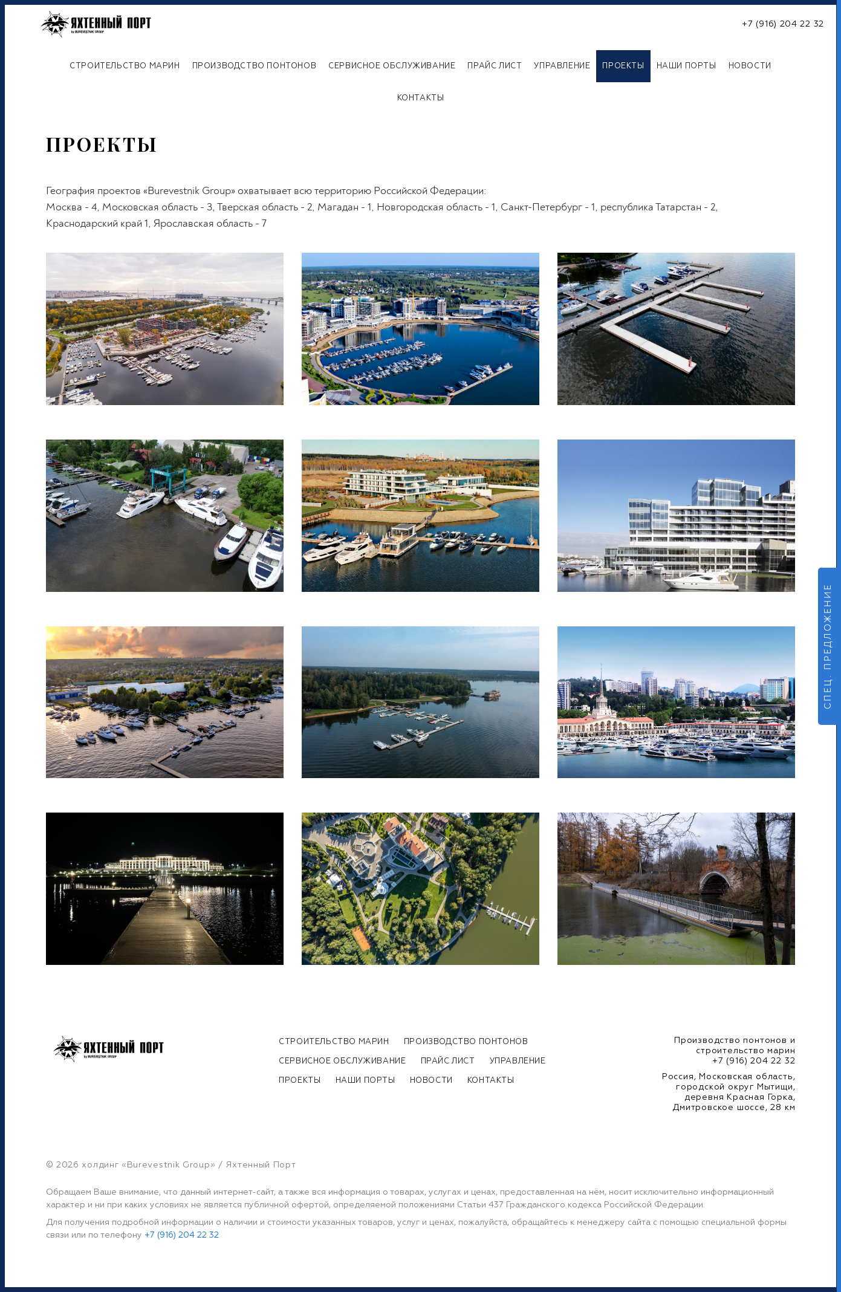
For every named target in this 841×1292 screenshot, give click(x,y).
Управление (562, 66)
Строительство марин (125, 66)
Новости (750, 66)
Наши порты (686, 66)
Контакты (420, 98)
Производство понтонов (254, 66)
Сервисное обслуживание (391, 66)
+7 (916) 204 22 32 (783, 24)
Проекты (623, 66)
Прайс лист (494, 66)
